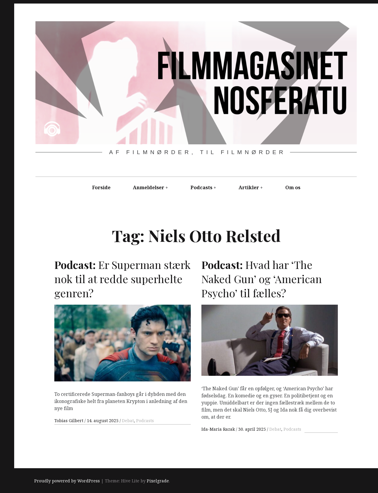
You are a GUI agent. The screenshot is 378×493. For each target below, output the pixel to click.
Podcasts (201, 187)
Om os (292, 187)
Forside (101, 187)
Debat (128, 420)
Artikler (249, 187)
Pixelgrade (158, 481)
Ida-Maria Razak (218, 429)
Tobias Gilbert (69, 420)
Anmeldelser (148, 187)
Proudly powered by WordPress (67, 481)
